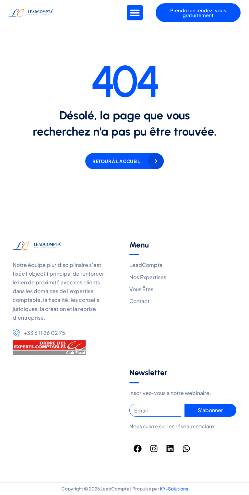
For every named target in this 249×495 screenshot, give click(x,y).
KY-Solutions (174, 488)
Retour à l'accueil (116, 161)
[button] (135, 12)
